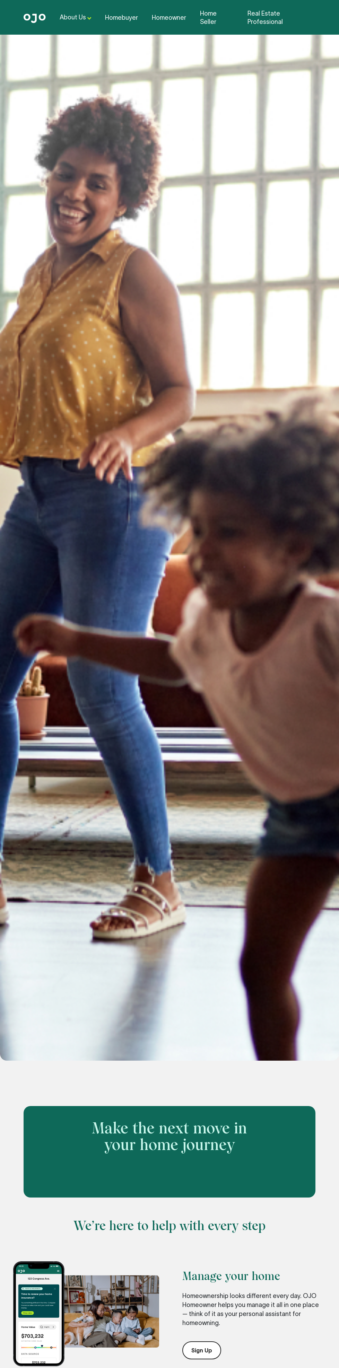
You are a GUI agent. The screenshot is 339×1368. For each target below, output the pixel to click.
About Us (75, 18)
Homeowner (169, 17)
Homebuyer (121, 17)
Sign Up (201, 1350)
